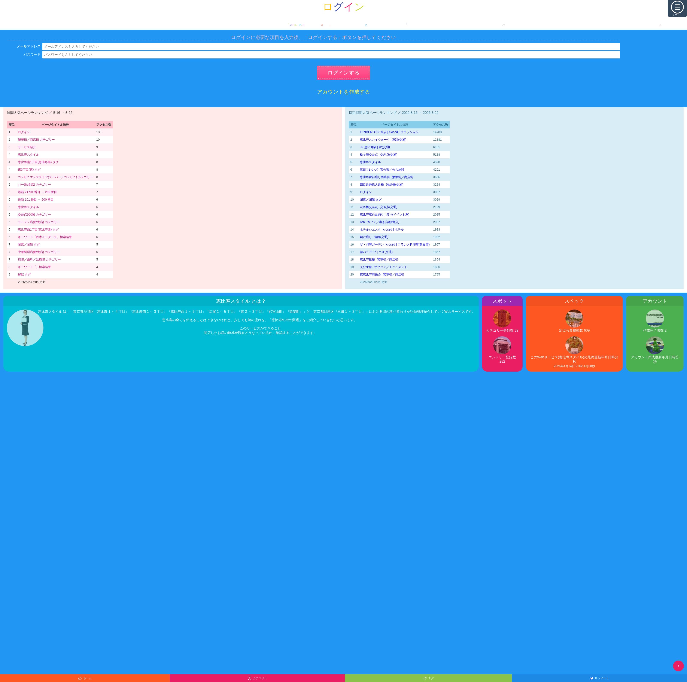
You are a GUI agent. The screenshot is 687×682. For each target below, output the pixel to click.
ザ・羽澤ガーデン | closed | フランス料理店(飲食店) (395, 244)
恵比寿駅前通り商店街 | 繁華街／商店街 (386, 177)
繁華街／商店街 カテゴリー (36, 139)
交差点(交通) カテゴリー (34, 214)
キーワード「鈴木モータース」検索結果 (45, 237)
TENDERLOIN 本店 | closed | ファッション (389, 132)
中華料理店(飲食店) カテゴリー (39, 252)
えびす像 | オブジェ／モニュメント (383, 267)
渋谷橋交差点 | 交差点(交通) (378, 207)
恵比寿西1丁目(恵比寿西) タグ (38, 229)
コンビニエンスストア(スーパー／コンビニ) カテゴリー (55, 177)
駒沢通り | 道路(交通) (374, 237)
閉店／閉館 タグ (29, 244)
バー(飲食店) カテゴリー (34, 184)
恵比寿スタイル (28, 154)
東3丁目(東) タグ (29, 169)
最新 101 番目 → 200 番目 (36, 199)
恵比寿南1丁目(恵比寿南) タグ (38, 162)
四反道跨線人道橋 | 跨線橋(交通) (381, 184)
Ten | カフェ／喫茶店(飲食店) (379, 222)
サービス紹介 (27, 147)
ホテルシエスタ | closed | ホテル (382, 229)
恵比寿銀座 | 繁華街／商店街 (379, 259)
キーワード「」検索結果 (34, 267)
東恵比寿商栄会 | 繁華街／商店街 (382, 274)
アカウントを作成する (343, 92)
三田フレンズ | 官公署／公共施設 (382, 169)
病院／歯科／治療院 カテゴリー (39, 259)
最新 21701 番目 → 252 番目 (37, 192)
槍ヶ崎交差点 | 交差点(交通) (378, 154)
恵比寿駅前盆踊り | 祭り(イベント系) (384, 214)
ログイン (24, 132)
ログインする (344, 73)
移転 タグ (24, 274)
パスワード (32, 54)
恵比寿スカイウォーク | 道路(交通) (383, 139)
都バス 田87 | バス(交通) (376, 252)
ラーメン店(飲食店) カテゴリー (39, 222)
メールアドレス (29, 46)
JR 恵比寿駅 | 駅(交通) (375, 147)
